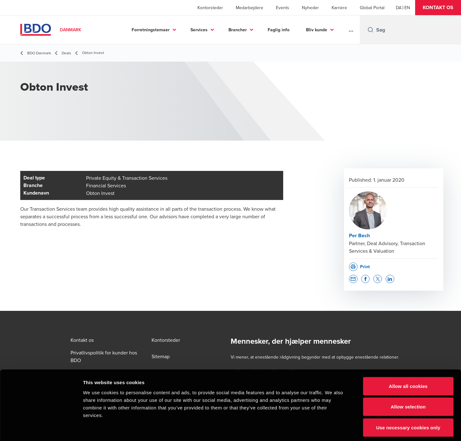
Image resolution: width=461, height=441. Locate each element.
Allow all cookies (408, 358)
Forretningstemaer (151, 30)
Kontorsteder (210, 7)
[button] (438, 7)
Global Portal (372, 7)
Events (282, 7)
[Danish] (399, 7)
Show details (332, 428)
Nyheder (310, 7)
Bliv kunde (316, 30)
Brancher (237, 30)
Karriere (339, 7)
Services (199, 30)
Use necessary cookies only (408, 399)
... (351, 30)
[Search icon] (370, 30)
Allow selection (408, 379)
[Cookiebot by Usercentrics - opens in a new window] (41, 428)
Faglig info (279, 30)
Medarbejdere (249, 7)
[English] (407, 7)
